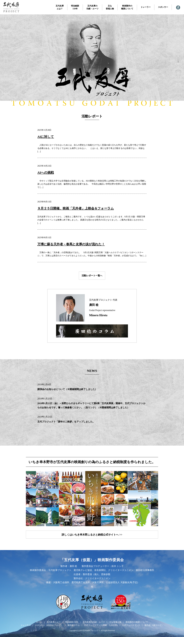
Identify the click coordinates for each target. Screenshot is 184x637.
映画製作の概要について (127, 7)
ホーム (39, 622)
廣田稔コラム (74, 625)
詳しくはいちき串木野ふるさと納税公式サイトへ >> (92, 534)
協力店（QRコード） (154, 625)
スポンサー (163, 7)
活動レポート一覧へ (92, 275)
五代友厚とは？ (60, 7)
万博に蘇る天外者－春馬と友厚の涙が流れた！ (71, 244)
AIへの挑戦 (45, 172)
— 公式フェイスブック (178, 7)
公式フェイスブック (131, 625)
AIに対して (45, 136)
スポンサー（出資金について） (49, 625)
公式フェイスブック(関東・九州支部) (101, 625)
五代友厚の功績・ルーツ (92, 7)
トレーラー (146, 7)
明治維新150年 (75, 7)
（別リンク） (90, 407)
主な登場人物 (110, 7)
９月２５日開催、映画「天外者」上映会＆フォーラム (75, 208)
